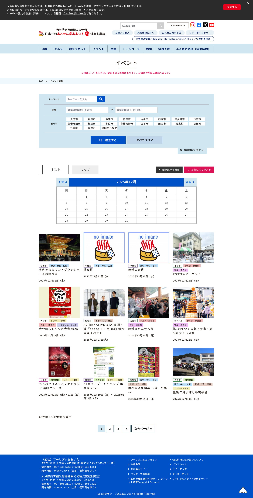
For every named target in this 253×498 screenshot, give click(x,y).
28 (66, 220)
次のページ (141, 428)
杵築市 (91, 123)
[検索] (138, 26)
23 (106, 214)
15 (86, 208)
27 (186, 214)
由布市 (144, 123)
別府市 (91, 119)
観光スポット (78, 49)
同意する (232, 7)
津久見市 (180, 119)
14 (66, 208)
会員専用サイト (139, 469)
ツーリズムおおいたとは (144, 459)
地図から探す (109, 128)
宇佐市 (109, 123)
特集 (113, 49)
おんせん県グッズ (171, 32)
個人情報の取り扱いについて (187, 459)
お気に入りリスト (201, 169)
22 (86, 214)
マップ (85, 170)
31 (126, 220)
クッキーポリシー (73, 13)
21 (66, 214)
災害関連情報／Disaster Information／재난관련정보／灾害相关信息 (173, 38)
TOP (41, 81)
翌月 (189, 182)
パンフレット (179, 464)
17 (126, 208)
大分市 (74, 119)
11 (146, 202)
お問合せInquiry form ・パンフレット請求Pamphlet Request (148, 480)
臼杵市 (162, 119)
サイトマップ (179, 469)
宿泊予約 (164, 49)
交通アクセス (122, 32)
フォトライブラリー (200, 32)
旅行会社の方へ (145, 32)
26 (166, 214)
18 (146, 208)
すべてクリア (144, 140)
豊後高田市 (74, 123)
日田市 (127, 119)
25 (146, 214)
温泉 (45, 49)
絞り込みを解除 (170, 169)
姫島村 (179, 123)
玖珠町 (91, 128)
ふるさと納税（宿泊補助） (193, 49)
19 (166, 208)
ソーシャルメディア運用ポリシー (190, 478)
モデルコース (131, 49)
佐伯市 (144, 119)
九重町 (74, 128)
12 (166, 202)
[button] (248, 3)
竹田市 (197, 119)
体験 (149, 49)
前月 (64, 182)
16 (106, 208)
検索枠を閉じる (194, 150)
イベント (98, 49)
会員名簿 (135, 464)
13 (186, 202)
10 (126, 202)
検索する (111, 140)
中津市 (109, 119)
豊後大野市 (127, 123)
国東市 (162, 123)
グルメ (58, 49)
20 (186, 208)
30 (106, 220)
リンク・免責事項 (140, 474)
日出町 (197, 123)
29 (86, 220)
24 (126, 214)
